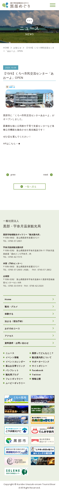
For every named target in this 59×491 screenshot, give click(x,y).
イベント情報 (12, 357)
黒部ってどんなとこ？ (43, 353)
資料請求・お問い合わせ (17, 343)
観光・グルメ (11, 306)
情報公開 (36, 378)
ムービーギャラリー (15, 383)
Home (8, 299)
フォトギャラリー (14, 378)
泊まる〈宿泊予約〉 (14, 321)
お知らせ (17, 47)
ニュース (10, 353)
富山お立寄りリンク (15, 365)
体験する (9, 313)
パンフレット (12, 370)
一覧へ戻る (31, 186)
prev (13, 174)
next (45, 174)
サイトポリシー (39, 365)
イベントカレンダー (15, 361)
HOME (6, 47)
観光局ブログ (12, 374)
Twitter (36, 374)
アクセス (9, 335)
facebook (37, 370)
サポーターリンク (40, 361)
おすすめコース (12, 328)
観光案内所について (41, 357)
